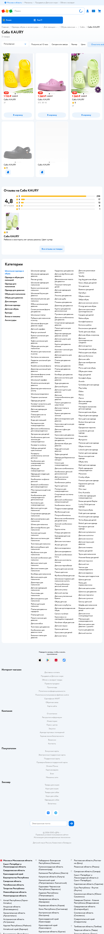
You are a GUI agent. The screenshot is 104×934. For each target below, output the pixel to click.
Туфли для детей (61, 454)
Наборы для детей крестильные (38, 449)
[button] (38, 20)
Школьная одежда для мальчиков (40, 284)
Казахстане (56, 843)
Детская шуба (60, 299)
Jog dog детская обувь (88, 279)
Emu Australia (84, 493)
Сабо (82, 27)
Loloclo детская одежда (88, 450)
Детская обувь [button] (12, 309)
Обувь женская (68, 27)
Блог (52, 773)
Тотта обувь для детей (87, 520)
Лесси (81, 398)
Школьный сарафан (39, 380)
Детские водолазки (63, 548)
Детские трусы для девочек (86, 543)
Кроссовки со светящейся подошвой (64, 618)
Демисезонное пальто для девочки (64, 280)
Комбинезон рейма (63, 482)
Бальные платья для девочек (39, 636)
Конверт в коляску (38, 445)
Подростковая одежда (64, 509)
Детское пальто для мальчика (39, 564)
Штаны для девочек (63, 366)
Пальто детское (61, 572)
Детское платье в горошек (62, 409)
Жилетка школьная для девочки (40, 384)
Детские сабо (84, 359)
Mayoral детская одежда (88, 416)
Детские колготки (86, 535)
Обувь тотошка (85, 446)
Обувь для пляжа (85, 371)
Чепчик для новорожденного (86, 568)
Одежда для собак (52, 800)
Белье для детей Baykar (88, 501)
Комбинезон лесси (62, 505)
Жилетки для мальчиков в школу (41, 353)
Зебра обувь (84, 300)
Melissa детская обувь (87, 353)
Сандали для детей (86, 315)
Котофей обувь (85, 378)
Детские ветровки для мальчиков (40, 520)
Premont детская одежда (88, 480)
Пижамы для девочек (63, 302)
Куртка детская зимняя (64, 569)
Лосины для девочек (63, 296)
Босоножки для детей (87, 328)
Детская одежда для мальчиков (39, 589)
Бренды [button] (8, 312)
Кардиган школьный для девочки (41, 361)
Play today (83, 388)
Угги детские (84, 286)
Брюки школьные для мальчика (39, 289)
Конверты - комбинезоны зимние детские (40, 456)
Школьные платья (38, 315)
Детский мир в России (42, 843)
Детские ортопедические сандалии (85, 340)
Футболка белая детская (64, 576)
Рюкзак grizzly (36, 279)
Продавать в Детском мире (52, 676)
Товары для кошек (52, 785)
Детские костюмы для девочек (64, 379)
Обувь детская (61, 602)
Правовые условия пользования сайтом (52, 835)
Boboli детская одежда (88, 523)
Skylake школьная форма (41, 366)
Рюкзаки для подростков (89, 576)
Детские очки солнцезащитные (86, 615)
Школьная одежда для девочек (40, 275)
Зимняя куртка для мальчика (38, 534)
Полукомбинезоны (63, 515)
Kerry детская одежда (87, 419)
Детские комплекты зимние (63, 561)
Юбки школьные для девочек (39, 305)
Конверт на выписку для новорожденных (41, 405)
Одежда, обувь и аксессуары (25, 27)
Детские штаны (61, 590)
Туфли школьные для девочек (39, 342)
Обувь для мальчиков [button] (15, 294)
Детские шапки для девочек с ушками (86, 625)
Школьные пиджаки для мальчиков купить (64, 580)
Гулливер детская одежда (89, 385)
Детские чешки (61, 626)
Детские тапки (61, 636)
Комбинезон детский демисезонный (63, 473)
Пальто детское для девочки (63, 329)
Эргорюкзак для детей (40, 434)
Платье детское (37, 615)
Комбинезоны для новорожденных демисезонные (38, 497)
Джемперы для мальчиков (37, 584)
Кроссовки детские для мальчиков (64, 425)
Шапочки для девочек (88, 592)
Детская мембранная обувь (87, 363)
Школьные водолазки (40, 394)
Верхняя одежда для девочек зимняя (63, 335)
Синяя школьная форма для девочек (40, 310)
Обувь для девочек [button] (14, 297)
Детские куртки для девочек (63, 391)
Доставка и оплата (52, 672)
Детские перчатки (86, 595)
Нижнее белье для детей (89, 557)
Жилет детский (61, 545)
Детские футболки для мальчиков (40, 529)
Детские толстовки (63, 541)
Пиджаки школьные (39, 397)
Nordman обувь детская (64, 622)
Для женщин (50, 27)
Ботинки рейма (85, 325)
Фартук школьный (38, 332)
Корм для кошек (52, 788)
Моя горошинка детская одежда (41, 491)
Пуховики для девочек (64, 314)
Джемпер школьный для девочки (41, 370)
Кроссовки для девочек (64, 435)
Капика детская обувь (87, 412)
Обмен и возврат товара (52, 680)
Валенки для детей (86, 289)
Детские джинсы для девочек (63, 356)
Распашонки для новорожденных (38, 424)
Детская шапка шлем (87, 588)
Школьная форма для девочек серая (39, 324)
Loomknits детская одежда (86, 432)
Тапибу (81, 276)
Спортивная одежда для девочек (64, 324)
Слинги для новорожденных (61, 464)
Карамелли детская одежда (86, 485)
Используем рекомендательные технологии (52, 837)
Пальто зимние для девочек (38, 619)
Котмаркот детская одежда (86, 528)
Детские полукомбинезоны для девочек (64, 397)
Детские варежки (86, 573)
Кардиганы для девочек (64, 271)
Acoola (81, 381)
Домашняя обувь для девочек (63, 444)
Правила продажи (52, 683)
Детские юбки (37, 623)
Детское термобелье (63, 565)
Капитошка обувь (86, 510)
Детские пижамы (86, 547)
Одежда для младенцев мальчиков (40, 475)
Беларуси (67, 843)
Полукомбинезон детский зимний (62, 585)
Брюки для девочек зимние (63, 414)
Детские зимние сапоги (88, 303)
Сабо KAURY (11, 236)
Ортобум (82, 293)
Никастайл (83, 436)
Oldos (81, 391)
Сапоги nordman (61, 614)
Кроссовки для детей (63, 632)
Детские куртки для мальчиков (39, 509)
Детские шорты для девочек (63, 340)
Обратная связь (52, 702)
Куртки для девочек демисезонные (63, 310)
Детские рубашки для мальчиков (40, 548)
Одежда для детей (38, 401)
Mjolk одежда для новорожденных (86, 469)
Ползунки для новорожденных (61, 490)
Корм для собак (52, 796)
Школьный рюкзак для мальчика (40, 300)
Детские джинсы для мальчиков (39, 600)
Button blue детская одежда (87, 423)
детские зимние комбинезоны (61, 478)
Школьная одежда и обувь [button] (14, 272)
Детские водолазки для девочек (64, 420)
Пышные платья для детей (63, 286)
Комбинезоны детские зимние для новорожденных (40, 439)
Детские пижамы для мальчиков (39, 569)
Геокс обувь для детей (88, 283)
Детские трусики (86, 561)
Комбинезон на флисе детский (40, 480)
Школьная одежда (38, 271)
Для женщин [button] (11, 301)
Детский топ (84, 564)
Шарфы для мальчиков (88, 605)
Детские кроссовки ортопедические (87, 310)
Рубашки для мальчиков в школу (40, 319)
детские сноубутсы (63, 605)
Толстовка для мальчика (40, 544)
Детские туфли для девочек (62, 430)
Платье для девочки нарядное (39, 610)
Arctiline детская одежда (89, 517)
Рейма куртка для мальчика (38, 605)
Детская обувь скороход (89, 335)
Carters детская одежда (88, 453)
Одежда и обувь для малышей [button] (14, 278)
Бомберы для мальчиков (41, 574)
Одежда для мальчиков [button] (10, 285)
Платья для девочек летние (63, 370)
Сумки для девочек (86, 630)
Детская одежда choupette (85, 402)
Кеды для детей (85, 375)
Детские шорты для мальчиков (39, 578)
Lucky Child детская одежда (87, 505)
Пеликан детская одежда (89, 443)
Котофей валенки (86, 322)
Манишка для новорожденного (86, 620)
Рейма (81, 395)
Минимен (83, 474)
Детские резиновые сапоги (87, 272)
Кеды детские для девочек (62, 450)
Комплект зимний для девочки (64, 351)
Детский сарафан (38, 329)
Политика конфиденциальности (52, 691)
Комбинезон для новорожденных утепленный (38, 463)
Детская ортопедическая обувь (65, 609)
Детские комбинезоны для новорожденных (40, 430)
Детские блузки (61, 387)
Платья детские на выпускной (38, 416)
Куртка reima (60, 529)
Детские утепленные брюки (63, 597)
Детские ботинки (86, 356)
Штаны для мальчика (39, 524)
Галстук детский (85, 602)
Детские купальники (87, 532)
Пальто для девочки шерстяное (63, 404)
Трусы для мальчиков (87, 554)
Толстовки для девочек (40, 627)
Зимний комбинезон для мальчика (41, 559)
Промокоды (52, 687)
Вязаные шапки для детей (86, 609)
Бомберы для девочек (64, 375)
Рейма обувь (84, 318)
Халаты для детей (86, 551)
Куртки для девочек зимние (63, 345)
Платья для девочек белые (63, 361)
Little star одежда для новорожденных (87, 497)
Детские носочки (86, 539)
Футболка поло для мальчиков (39, 553)
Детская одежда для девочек (63, 291)
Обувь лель (83, 462)
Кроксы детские (61, 629)
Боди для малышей (38, 420)
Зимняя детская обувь (87, 349)
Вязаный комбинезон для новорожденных (40, 486)
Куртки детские (61, 486)
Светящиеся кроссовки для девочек (64, 439)
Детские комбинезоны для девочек (64, 318)
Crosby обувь (84, 477)
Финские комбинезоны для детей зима (64, 519)
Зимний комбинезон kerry (63, 556)
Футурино (83, 440)
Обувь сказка (84, 296)
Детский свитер (61, 593)
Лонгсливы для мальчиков (37, 594)
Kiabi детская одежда (87, 513)
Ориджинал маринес (87, 428)
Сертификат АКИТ (52, 698)
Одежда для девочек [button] (15, 290)
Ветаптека (52, 803)
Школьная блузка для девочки (39, 294)
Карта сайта (52, 706)
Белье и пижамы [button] (12, 316)
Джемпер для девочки (64, 306)
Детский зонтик (85, 633)
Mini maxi (82, 489)
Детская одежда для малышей (39, 410)
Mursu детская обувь (87, 368)
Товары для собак (52, 792)
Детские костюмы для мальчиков (40, 539)
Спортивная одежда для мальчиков (40, 515)
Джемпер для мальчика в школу (41, 389)
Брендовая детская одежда (62, 537)
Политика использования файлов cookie (52, 695)
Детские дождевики (63, 551)
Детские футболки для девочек (64, 275)
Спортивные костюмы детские (64, 495)
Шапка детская (85, 580)
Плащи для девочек (63, 533)
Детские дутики (85, 346)
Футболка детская (62, 512)
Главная (5, 27)
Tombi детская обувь (87, 332)
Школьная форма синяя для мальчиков (40, 375)
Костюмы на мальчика (40, 357)
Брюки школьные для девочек (39, 337)
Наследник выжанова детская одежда (87, 408)
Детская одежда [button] (12, 305)
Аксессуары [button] (10, 320)
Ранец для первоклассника (85, 584)
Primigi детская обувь (87, 306)
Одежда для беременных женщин (65, 459)
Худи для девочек (62, 383)
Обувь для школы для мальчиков (39, 347)
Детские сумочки (86, 598)
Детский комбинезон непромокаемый (64, 501)
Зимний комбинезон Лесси (63, 525)
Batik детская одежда (87, 465)
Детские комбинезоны (64, 468)
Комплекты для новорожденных (38, 504)
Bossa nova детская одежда (86, 457)
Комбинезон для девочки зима (37, 631)
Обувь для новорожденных (38, 470)
